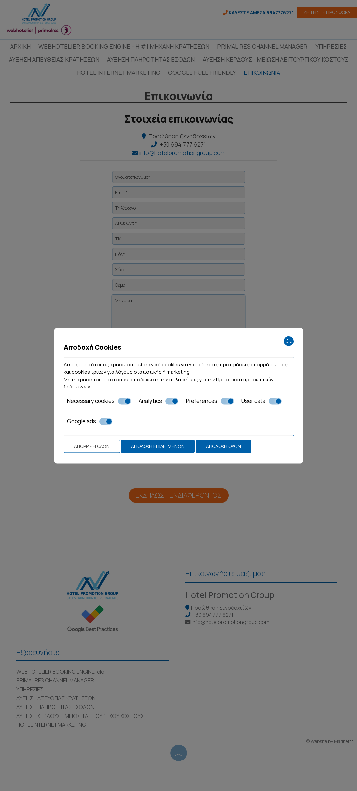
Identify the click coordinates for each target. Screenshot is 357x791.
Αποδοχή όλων (223, 446)
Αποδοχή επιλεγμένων (158, 446)
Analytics (158, 401)
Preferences (210, 401)
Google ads (89, 421)
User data (261, 401)
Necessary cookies (99, 401)
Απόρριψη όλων (92, 446)
